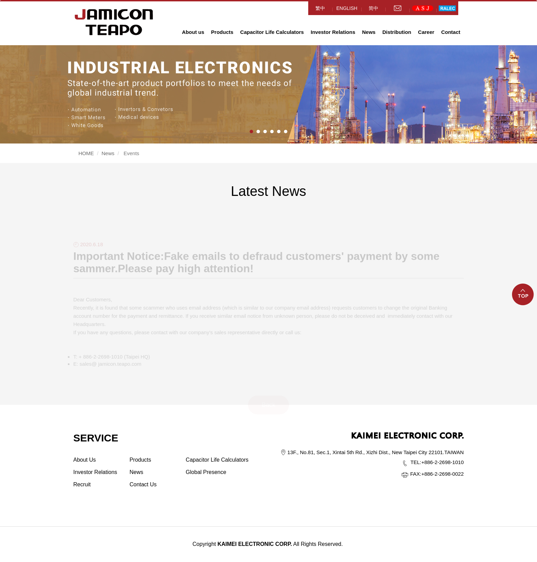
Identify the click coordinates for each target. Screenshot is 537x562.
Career (426, 32)
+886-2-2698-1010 (437, 462)
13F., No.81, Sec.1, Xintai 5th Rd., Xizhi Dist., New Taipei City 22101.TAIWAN (375, 452)
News (368, 32)
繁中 (320, 8)
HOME (114, 22)
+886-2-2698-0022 (437, 474)
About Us (84, 460)
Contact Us (143, 484)
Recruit (82, 484)
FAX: (416, 474)
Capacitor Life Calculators (272, 32)
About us (193, 32)
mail (397, 8)
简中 (373, 8)
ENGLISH (346, 8)
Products (222, 32)
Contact (450, 32)
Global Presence (206, 472)
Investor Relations (333, 32)
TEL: (415, 462)
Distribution (396, 32)
